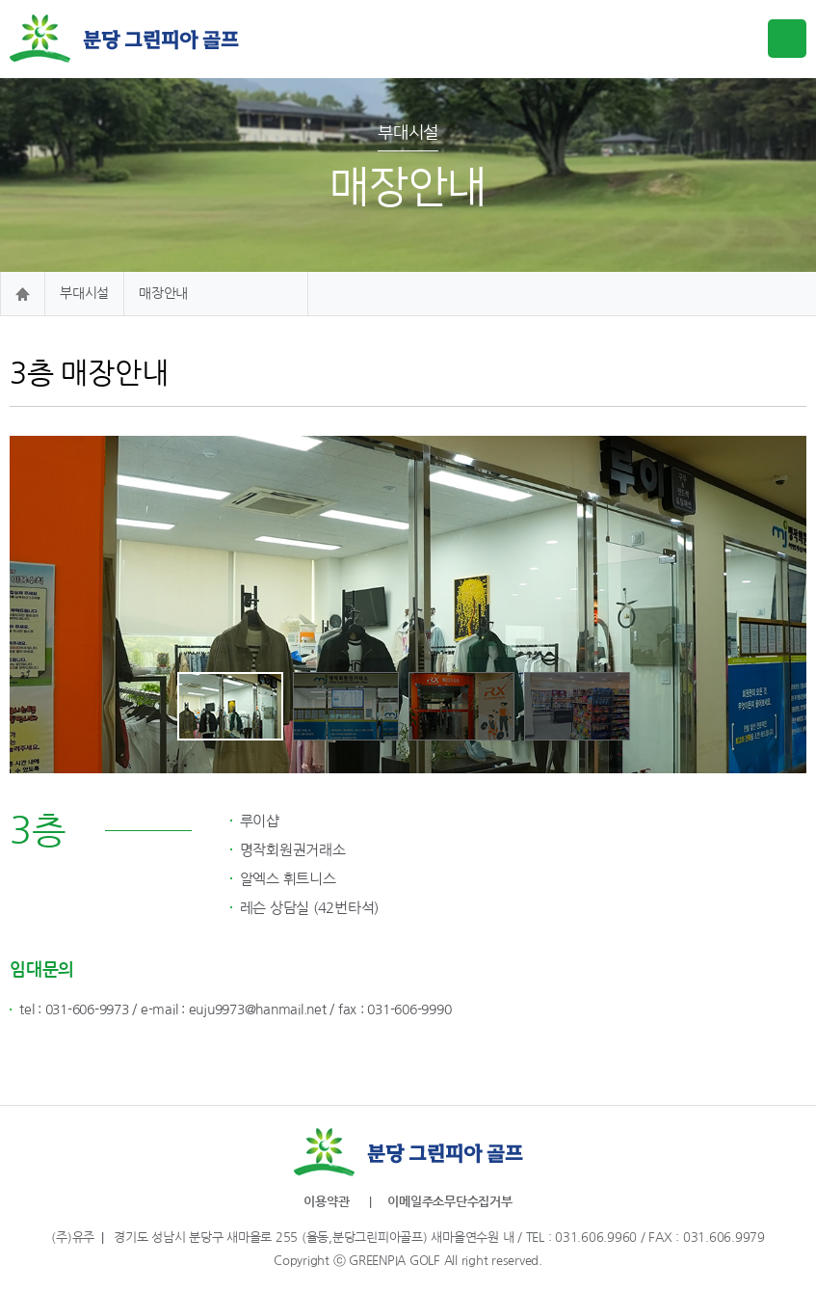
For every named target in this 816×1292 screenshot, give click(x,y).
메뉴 (787, 38)
